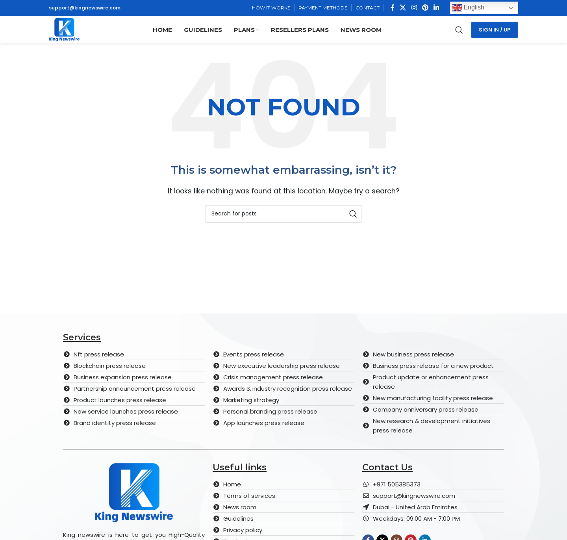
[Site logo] (69, 34)
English (468, 8)
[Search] (459, 35)
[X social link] (403, 8)
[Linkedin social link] (436, 8)
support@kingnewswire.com (84, 8)
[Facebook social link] (392, 8)
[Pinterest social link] (425, 8)
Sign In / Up (494, 35)
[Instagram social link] (414, 8)
